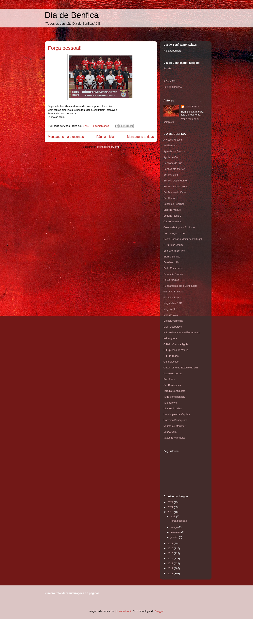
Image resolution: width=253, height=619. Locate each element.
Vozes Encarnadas (174, 437)
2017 (170, 543)
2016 (170, 548)
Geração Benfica (173, 291)
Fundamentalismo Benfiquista (180, 285)
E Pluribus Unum (173, 244)
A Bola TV (169, 81)
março (174, 527)
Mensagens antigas (140, 136)
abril (173, 516)
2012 (170, 568)
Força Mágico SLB (174, 279)
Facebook (169, 68)
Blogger (159, 611)
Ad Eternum (170, 145)
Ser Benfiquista (172, 385)
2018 (170, 512)
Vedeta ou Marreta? (174, 426)
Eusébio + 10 (170, 262)
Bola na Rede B (172, 215)
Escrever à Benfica (174, 250)
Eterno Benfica (171, 256)
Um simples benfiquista (176, 414)
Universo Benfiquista (175, 420)
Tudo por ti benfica (174, 396)
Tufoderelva (170, 402)
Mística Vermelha (173, 320)
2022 (170, 502)
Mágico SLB (170, 309)
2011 (170, 573)
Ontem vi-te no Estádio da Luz (180, 367)
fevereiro (176, 532)
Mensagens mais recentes (66, 136)
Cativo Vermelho (172, 221)
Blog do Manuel (172, 209)
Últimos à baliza (172, 408)
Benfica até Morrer (174, 168)
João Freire (192, 106)
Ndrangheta (170, 338)
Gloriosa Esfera (172, 297)
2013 (170, 563)
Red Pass (169, 379)
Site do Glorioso (172, 86)
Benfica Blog (170, 174)
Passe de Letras (172, 373)
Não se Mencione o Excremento (181, 332)
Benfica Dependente (175, 180)
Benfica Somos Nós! (175, 186)
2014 (170, 558)
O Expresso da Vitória (175, 349)
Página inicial (105, 136)
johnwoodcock (123, 611)
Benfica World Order (175, 192)
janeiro (175, 537)
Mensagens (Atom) (108, 146)
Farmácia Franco (173, 274)
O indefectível (171, 361)
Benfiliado (169, 198)
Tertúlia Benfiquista (174, 390)
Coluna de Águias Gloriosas (179, 227)
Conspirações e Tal (174, 233)
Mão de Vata (170, 315)
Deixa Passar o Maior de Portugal (182, 239)
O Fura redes (171, 355)
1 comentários (101, 125)
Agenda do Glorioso (174, 151)
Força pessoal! (65, 48)
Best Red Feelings (173, 203)
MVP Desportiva (172, 326)
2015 (170, 553)
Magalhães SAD (172, 303)
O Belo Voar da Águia (175, 344)
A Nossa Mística (172, 139)
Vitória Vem (170, 431)
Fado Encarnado (172, 268)
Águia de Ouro (171, 157)
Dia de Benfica (72, 15)
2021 (170, 507)
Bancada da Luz (172, 163)
